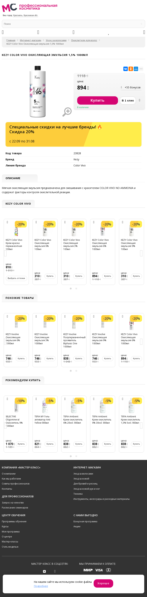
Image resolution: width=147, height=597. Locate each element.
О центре (7, 536)
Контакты (7, 488)
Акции (77, 526)
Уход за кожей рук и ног (87, 488)
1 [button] (71, 288)
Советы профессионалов (15, 483)
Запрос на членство (13, 502)
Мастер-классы (10, 541)
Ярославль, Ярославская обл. (25, 15)
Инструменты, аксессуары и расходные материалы (102, 499)
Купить (21, 276)
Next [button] (141, 253)
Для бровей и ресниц (85, 483)
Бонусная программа (85, 521)
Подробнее (41, 586)
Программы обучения (14, 521)
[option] (16, 254)
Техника (78, 493)
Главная (10, 40)
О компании (9, 473)
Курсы (5, 526)
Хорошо (103, 583)
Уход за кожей (81, 478)
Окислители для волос (84, 40)
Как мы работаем (11, 478)
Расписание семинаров (15, 507)
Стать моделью (10, 546)
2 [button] (76, 288)
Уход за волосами (56, 40)
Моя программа (11, 531)
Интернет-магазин (30, 40)
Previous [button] (5, 253)
